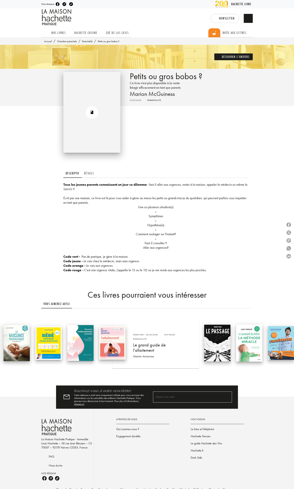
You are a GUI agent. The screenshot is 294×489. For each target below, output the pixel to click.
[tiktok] (71, 4)
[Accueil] (57, 17)
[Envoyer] (227, 397)
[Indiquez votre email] (188, 397)
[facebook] (57, 4)
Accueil (48, 41)
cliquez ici (79, 404)
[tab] (45, 32)
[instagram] (64, 4)
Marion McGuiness (152, 94)
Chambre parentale (67, 41)
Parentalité (87, 41)
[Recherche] (248, 18)
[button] (225, 18)
